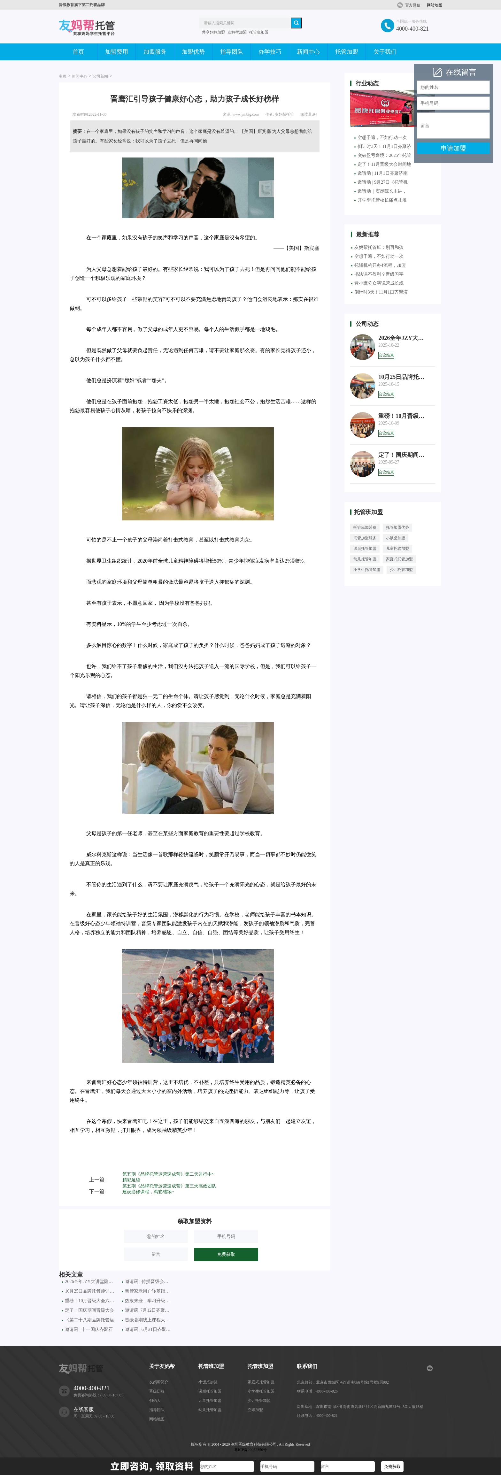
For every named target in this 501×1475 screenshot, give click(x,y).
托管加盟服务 (364, 538)
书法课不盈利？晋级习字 (377, 274)
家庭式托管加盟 (399, 559)
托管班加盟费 (364, 527)
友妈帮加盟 (237, 32)
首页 (78, 52)
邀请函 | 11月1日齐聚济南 (380, 173)
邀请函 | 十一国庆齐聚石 (87, 1329)
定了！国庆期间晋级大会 (88, 1310)
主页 (62, 76)
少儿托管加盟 (401, 569)
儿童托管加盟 (397, 548)
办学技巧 (269, 52)
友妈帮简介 (158, 1382)
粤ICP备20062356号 (250, 1450)
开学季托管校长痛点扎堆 (380, 200)
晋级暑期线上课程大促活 (147, 1320)
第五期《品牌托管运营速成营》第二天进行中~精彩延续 (168, 1177)
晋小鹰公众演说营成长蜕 (377, 283)
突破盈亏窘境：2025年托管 (382, 155)
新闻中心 (308, 52)
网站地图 (434, 5)
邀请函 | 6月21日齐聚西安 (147, 1329)
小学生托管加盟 (366, 569)
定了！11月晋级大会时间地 (382, 164)
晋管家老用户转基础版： (147, 1291)
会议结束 (386, 355)
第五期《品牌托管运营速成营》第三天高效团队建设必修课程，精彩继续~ (169, 1189)
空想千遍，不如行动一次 (380, 137)
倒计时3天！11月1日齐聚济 (382, 146)
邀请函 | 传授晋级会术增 (147, 1281)
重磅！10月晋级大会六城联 (89, 1300)
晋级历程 (157, 1391)
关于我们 (385, 52)
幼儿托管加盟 (364, 559)
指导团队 (231, 52)
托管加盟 (346, 52)
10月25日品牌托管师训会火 (89, 1291)
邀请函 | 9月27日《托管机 (381, 182)
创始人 (155, 1400)
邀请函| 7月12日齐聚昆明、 (147, 1310)
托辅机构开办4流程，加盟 (378, 265)
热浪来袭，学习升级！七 (147, 1300)
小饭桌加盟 (395, 538)
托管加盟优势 (397, 527)
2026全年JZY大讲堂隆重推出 (89, 1281)
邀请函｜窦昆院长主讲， (380, 191)
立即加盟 (255, 1410)
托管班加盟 (258, 32)
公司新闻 (100, 76)
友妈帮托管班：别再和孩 (377, 247)
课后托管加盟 (364, 548)
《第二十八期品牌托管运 (88, 1320)
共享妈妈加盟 (213, 32)
